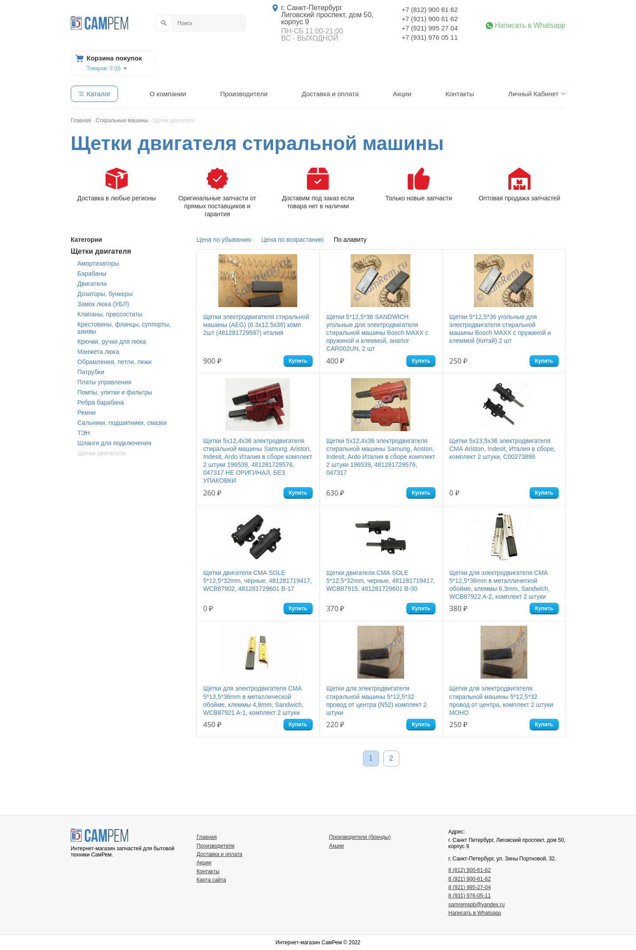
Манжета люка (98, 351)
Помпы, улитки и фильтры (114, 392)
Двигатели (92, 283)
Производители (243, 94)
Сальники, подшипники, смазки (122, 422)
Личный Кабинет (533, 94)
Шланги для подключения (114, 443)
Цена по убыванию (224, 239)
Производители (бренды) (360, 837)
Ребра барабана (100, 402)
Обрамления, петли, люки (114, 361)
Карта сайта (211, 880)
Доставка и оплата (330, 94)
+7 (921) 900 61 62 (429, 19)
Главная (207, 837)
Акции (402, 94)
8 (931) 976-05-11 (469, 896)
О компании (168, 94)
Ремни (86, 412)
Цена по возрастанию (292, 239)
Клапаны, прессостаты (109, 314)
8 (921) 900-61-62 (469, 879)
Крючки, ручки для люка (111, 341)
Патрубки (90, 371)
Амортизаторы (98, 263)
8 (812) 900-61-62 (469, 870)
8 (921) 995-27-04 (469, 887)
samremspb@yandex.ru (476, 904)
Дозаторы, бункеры (104, 293)
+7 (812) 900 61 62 (429, 9)
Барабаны (91, 273)
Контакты (459, 94)
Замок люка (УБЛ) (103, 304)
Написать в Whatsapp (530, 25)
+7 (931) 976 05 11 (429, 37)
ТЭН (83, 432)
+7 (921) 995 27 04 (429, 28)
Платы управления (104, 382)
